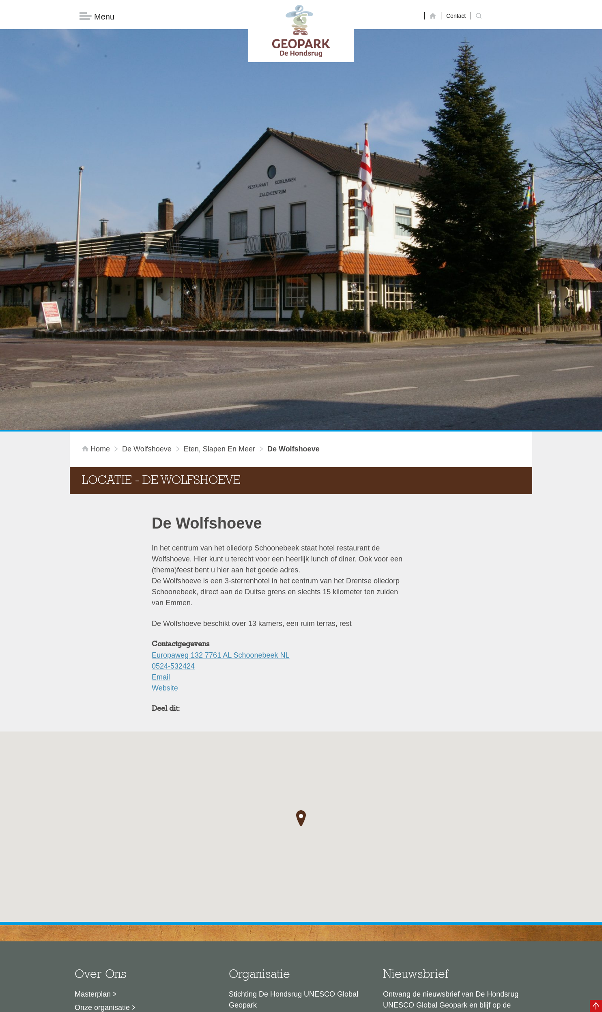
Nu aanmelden (419, 912)
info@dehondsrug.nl (261, 937)
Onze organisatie (102, 878)
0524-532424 (173, 536)
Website (165, 558)
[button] (301, 688)
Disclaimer (224, 1002)
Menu (97, 16)
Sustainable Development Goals (127, 891)
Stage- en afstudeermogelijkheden (130, 918)
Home (97, 319)
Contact (456, 16)
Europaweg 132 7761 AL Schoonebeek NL (221, 525)
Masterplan (93, 864)
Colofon (254, 1002)
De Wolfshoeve (147, 319)
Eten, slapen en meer (219, 319)
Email (161, 547)
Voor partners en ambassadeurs (126, 904)
